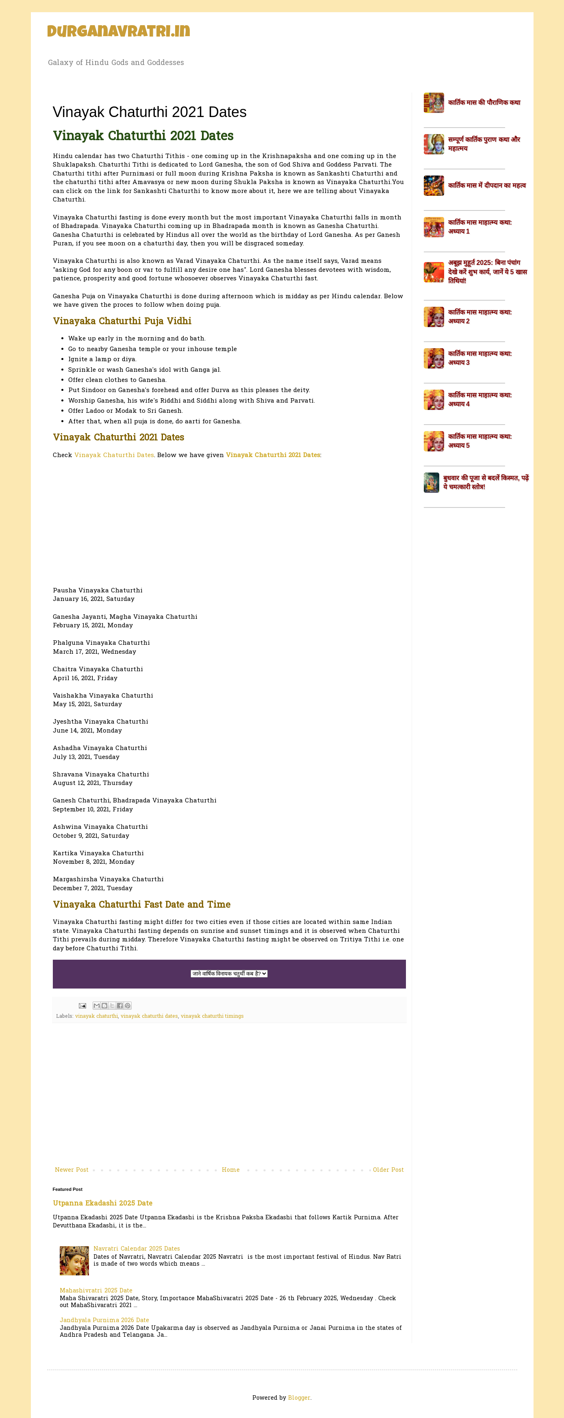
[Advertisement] (229, 523)
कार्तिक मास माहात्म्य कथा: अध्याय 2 (480, 317)
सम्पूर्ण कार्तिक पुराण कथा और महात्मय (484, 144)
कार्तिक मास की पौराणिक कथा (484, 102)
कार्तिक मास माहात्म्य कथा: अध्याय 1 (480, 227)
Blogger (299, 1398)
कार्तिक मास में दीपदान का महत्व (487, 185)
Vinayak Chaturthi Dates (114, 455)
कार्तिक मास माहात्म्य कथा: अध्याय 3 (480, 358)
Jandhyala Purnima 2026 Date (104, 1320)
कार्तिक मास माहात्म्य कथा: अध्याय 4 (480, 400)
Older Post (388, 1170)
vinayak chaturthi (96, 1016)
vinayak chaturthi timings (212, 1016)
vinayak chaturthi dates (149, 1016)
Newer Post (72, 1170)
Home (231, 1170)
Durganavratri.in (118, 33)
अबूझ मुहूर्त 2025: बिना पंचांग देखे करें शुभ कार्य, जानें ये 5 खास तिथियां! (487, 271)
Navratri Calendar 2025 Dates (136, 1249)
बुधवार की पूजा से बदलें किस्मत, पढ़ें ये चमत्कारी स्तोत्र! (486, 482)
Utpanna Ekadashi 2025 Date (102, 1204)
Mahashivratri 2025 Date (96, 1291)
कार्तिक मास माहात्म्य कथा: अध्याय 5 (480, 441)
